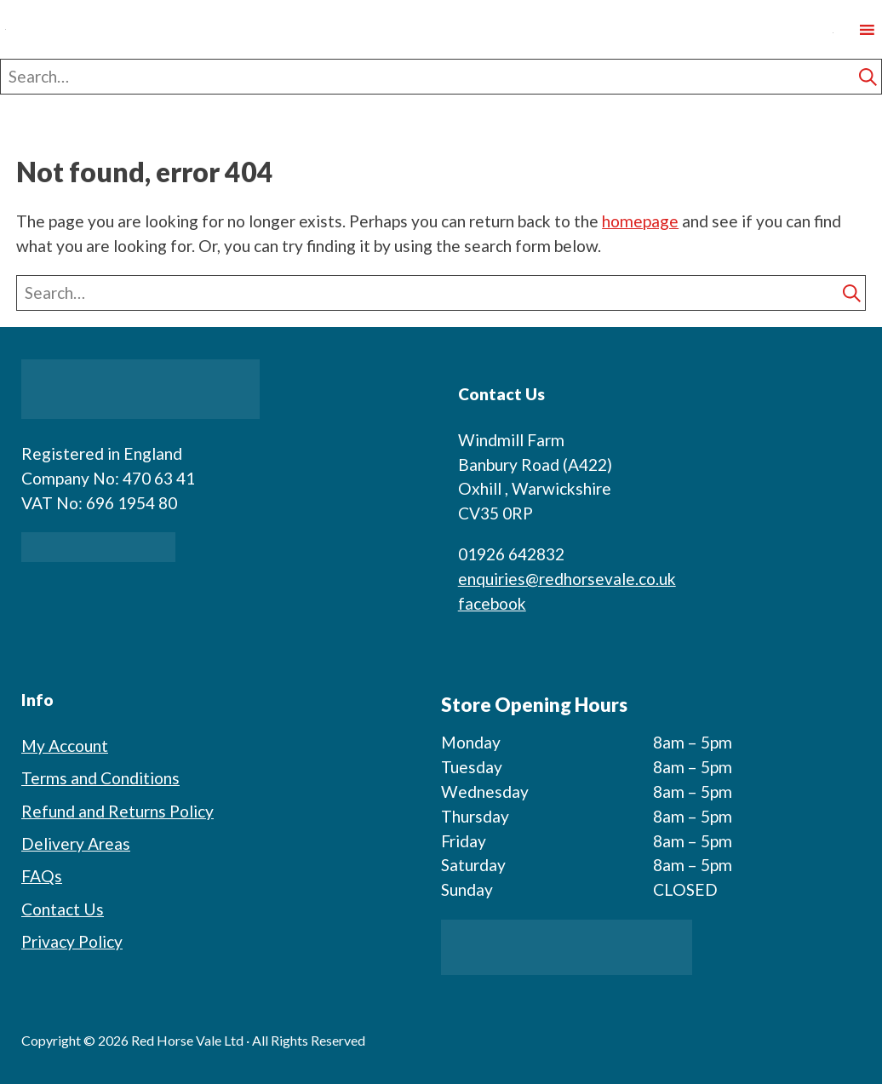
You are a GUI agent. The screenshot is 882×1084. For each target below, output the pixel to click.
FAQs (41, 876)
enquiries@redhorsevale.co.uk (567, 578)
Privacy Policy (72, 941)
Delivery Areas (75, 843)
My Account (64, 745)
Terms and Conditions (100, 778)
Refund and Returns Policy (117, 811)
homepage (640, 221)
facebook (492, 603)
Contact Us (62, 909)
